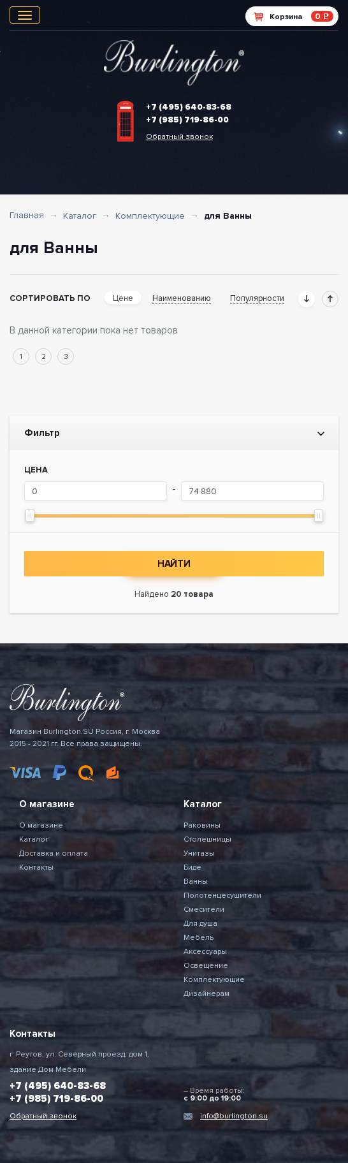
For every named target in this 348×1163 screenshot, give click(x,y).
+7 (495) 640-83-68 (188, 107)
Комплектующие (150, 215)
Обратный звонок (179, 137)
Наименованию (181, 298)
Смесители (204, 909)
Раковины (202, 825)
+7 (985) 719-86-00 (187, 120)
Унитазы (199, 853)
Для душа (200, 923)
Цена (36, 470)
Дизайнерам (206, 993)
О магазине (41, 825)
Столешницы (207, 839)
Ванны (196, 881)
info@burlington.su (234, 1116)
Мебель (199, 937)
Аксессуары (205, 951)
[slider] (29, 515)
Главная (27, 215)
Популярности (257, 298)
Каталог (79, 215)
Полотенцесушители (222, 895)
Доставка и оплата (53, 853)
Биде (192, 867)
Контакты (36, 867)
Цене (123, 298)
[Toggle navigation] (25, 15)
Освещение (206, 965)
